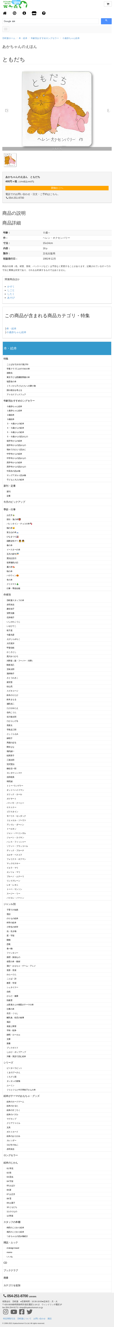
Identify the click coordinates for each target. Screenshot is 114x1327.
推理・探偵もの (13, 957)
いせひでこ (11, 626)
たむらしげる (12, 721)
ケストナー (11, 807)
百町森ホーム (8, 38)
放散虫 (10, 373)
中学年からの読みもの (16, 458)
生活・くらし (12, 1013)
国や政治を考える (14, 390)
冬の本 (10, 580)
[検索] (18, 21)
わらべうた (11, 974)
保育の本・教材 (13, 961)
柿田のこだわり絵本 (15, 1227)
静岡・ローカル (13, 1035)
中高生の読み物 (13, 471)
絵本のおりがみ (13, 1136)
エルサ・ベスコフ (14, 855)
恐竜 (9, 944)
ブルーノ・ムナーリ (15, 876)
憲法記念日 (11, 558)
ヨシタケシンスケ (14, 773)
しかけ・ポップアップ (16, 1052)
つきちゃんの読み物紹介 (17, 1236)
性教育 (10, 1000)
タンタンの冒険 (13, 1081)
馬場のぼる (11, 742)
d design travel (13, 1248)
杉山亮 (10, 686)
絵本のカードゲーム (15, 1102)
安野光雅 (10, 613)
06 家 (9, 1190)
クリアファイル (13, 1123)
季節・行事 (9, 509)
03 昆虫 (10, 1177)
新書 (9, 1043)
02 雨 (9, 1173)
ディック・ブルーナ (15, 850)
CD (5, 1262)
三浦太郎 (10, 760)
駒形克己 (10, 665)
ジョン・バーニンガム (16, 833)
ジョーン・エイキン (15, 837)
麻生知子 (10, 609)
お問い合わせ (39, 1318)
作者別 (7, 594)
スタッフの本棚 (12, 1222)
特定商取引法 (9, 1318)
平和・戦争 (11, 1030)
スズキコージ (12, 691)
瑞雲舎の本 (11, 381)
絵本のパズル (12, 1114)
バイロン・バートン (15, 898)
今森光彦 (10, 635)
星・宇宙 (10, 935)
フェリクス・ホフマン (16, 859)
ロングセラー (11, 1155)
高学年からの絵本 (14, 462)
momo (9, 1252)
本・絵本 (23, 38)
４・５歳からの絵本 (15, 428)
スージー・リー (13, 893)
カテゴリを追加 (12, 1285)
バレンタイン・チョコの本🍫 (19, 524)
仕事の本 (10, 1009)
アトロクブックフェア (16, 394)
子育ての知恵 (12, 910)
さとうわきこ (12, 678)
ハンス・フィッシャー (16, 842)
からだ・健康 (12, 996)
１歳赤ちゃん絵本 (14, 410)
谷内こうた (11, 712)
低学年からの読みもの (16, 445)
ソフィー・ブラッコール (17, 846)
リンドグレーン (13, 881)
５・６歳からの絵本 (15, 432)
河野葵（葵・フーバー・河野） (20, 661)
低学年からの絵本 (14, 441)
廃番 (6, 1277)
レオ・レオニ (12, 885)
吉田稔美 (10, 777)
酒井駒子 (10, 673)
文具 (9, 1127)
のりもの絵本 (12, 918)
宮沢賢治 (10, 764)
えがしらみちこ (13, 639)
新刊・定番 (9, 486)
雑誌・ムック (11, 1242)
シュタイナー (12, 987)
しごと (11, 290)
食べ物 (10, 948)
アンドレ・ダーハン (15, 824)
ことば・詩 (11, 979)
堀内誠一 (10, 751)
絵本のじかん (11, 1162)
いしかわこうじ (13, 622)
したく (11, 294)
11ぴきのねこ (12, 1145)
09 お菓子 (11, 1203)
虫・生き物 (11, 931)
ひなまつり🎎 (13, 536)
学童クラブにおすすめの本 (18, 369)
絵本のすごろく (13, 1110)
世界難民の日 (12, 562)
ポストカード (12, 1132)
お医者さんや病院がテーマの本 (20, 1004)
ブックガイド (12, 1048)
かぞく (11, 286)
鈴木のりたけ (12, 695)
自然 (9, 991)
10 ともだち (12, 1207)
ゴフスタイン (12, 812)
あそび (11, 297)
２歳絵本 (10, 415)
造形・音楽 (11, 970)
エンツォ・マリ (13, 872)
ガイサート (11, 799)
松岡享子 (10, 755)
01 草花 (10, 1168)
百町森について (24, 1318)
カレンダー (11, 1140)
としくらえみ (12, 734)
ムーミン (10, 1085)
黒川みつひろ (12, 656)
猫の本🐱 (11, 528)
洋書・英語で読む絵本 (16, 1056)
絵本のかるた (12, 1106)
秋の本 (10, 571)
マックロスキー (13, 863)
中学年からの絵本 (14, 454)
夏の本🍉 (11, 567)
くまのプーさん (13, 1072)
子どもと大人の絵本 (15, 479)
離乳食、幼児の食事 (15, 1017)
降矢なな (10, 747)
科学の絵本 (11, 922)
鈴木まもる (11, 699)
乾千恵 (10, 630)
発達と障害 (11, 1026)
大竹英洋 (10, 643)
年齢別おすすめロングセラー (45, 38)
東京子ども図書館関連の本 (18, 377)
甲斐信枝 (10, 648)
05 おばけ (11, 1185)
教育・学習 (11, 983)
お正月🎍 (11, 515)
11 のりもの (12, 1211)
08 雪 (9, 1198)
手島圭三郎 (11, 729)
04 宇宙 (10, 1181)
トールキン (11, 829)
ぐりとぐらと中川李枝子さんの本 (21, 1090)
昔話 (9, 914)
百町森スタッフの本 (15, 600)
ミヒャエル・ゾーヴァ (16, 820)
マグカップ (11, 1119)
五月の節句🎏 (13, 554)
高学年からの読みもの (16, 467)
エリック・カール (14, 794)
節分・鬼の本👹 (14, 519)
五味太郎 (10, 669)
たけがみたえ (12, 708)
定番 (9, 496)
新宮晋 (10, 682)
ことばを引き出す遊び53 (17, 364)
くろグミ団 (11, 1077)
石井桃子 (10, 617)
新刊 (9, 491)
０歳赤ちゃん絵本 (71, 38)
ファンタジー (12, 953)
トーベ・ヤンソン (14, 889)
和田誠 (10, 781)
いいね (10, 1256)
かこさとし (11, 652)
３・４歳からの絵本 (15, 423)
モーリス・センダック (16, 816)
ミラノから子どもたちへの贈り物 (21, 386)
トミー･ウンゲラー (15, 786)
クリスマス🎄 (13, 584)
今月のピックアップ (14, 502)
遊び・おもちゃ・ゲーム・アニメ (21, 966)
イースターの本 (13, 549)
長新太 (10, 725)
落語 (9, 1022)
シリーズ (8, 1062)
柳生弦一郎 (11, 768)
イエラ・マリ (12, 868)
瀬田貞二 (10, 704)
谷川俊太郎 (11, 717)
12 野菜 (10, 1216)
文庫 (9, 1039)
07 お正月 (11, 1194)
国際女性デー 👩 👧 (15, 541)
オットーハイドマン (15, 790)
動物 (9, 940)
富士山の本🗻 (13, 532)
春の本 (10, 545)
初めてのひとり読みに (16, 449)
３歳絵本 (10, 419)
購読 (50, 1318)
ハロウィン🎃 (13, 575)
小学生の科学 (12, 927)
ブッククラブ (11, 1270)
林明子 (10, 738)
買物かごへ (57, 188)
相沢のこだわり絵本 (15, 1232)
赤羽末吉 (10, 604)
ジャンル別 (9, 904)
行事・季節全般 (13, 588)
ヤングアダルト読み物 (16, 475)
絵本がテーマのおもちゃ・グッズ (21, 1096)
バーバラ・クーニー (15, 803)
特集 (6, 358)
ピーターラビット (14, 1068)
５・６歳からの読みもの (17, 436)
